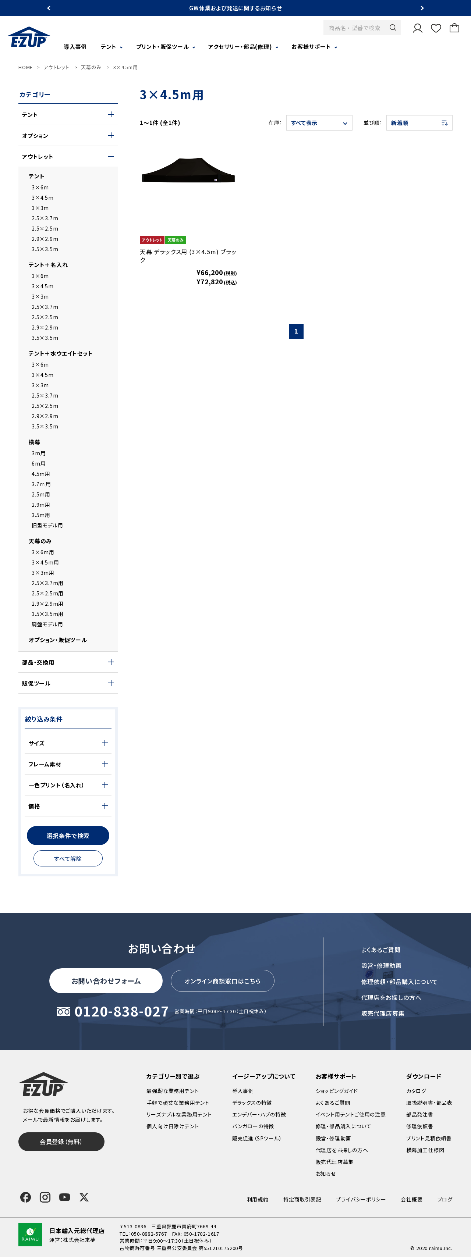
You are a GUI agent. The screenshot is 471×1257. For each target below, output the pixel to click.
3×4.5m (43, 197)
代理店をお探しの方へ (391, 997)
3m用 (39, 453)
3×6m (40, 187)
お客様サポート (311, 46)
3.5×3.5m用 (48, 613)
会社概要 (411, 1199)
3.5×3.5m (45, 249)
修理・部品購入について (344, 1126)
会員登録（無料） (61, 1141)
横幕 (34, 442)
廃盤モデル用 (47, 624)
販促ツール (36, 683)
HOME (25, 67)
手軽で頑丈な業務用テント (177, 1102)
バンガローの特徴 (253, 1126)
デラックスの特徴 (252, 1102)
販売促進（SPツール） (257, 1138)
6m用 (39, 463)
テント (109, 46)
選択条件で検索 (68, 835)
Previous (49, 8)
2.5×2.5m (45, 228)
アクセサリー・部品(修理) (240, 46)
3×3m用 (43, 572)
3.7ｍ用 (41, 484)
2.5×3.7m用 (48, 583)
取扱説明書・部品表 (429, 1102)
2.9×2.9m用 (48, 603)
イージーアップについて (263, 1076)
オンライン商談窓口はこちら (222, 980)
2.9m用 (41, 504)
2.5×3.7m (45, 218)
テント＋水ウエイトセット (61, 353)
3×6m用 (43, 552)
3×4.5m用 (125, 67)
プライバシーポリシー (361, 1199)
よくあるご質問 (381, 949)
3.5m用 (41, 515)
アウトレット (56, 67)
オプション (35, 135)
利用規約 (258, 1199)
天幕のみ (91, 67)
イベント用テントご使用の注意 (351, 1114)
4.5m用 (41, 473)
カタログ (416, 1090)
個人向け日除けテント (172, 1126)
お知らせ (326, 1173)
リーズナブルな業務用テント (179, 1114)
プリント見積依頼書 (429, 1138)
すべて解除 (68, 858)
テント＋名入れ (48, 264)
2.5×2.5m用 (48, 593)
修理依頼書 (419, 1126)
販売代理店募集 (383, 1013)
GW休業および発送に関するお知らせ (235, 8)
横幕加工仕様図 (425, 1150)
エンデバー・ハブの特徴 (259, 1114)
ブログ (445, 1199)
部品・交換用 (38, 662)
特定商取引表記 (302, 1199)
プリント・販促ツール (162, 46)
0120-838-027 (121, 1011)
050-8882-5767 (149, 1233)
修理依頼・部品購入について (399, 981)
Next (421, 8)
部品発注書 (419, 1114)
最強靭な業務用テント (172, 1090)
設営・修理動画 (381, 965)
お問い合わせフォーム (106, 981)
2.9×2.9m (45, 238)
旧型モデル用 (47, 525)
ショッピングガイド (337, 1090)
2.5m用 (41, 494)
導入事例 (75, 46)
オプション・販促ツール (58, 640)
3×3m (40, 207)
